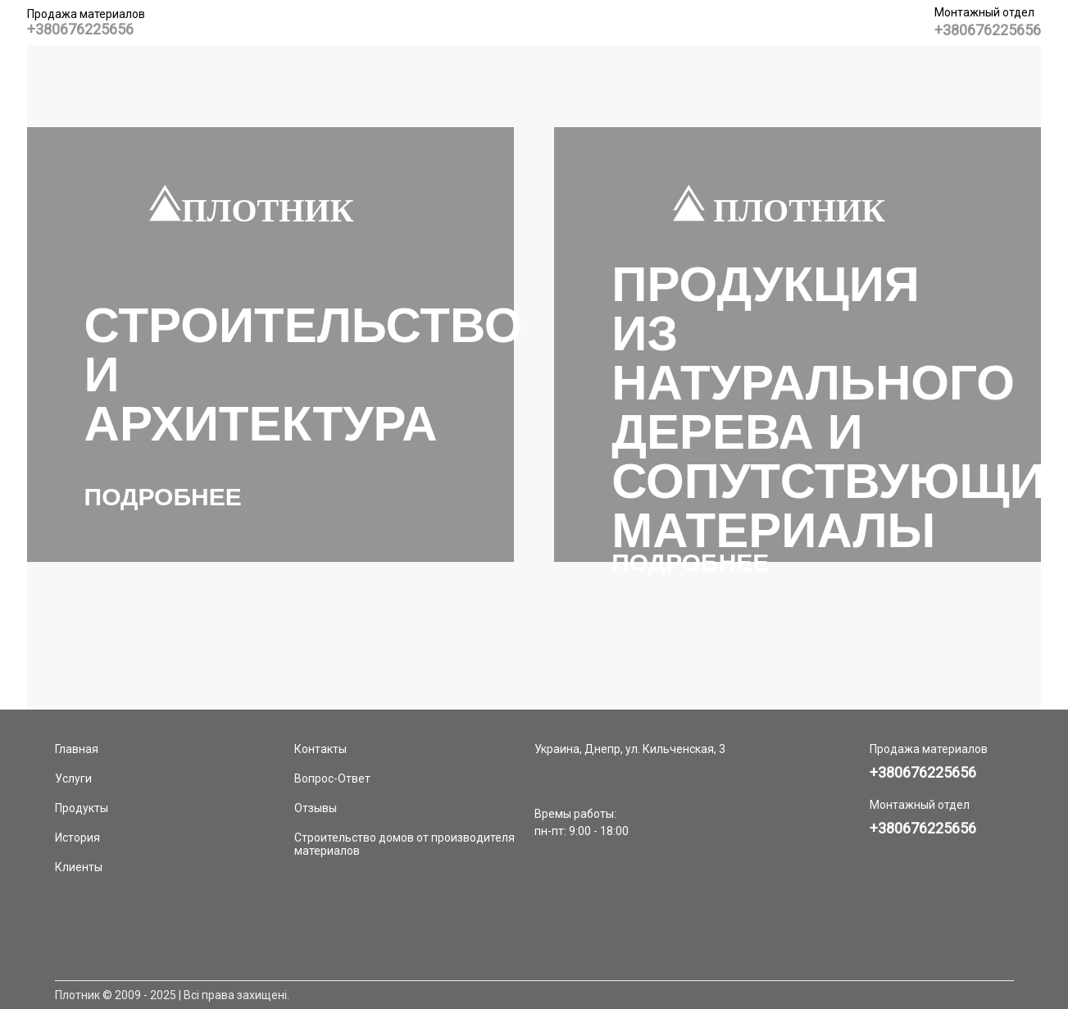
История (77, 837)
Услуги (73, 778)
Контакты (320, 749)
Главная (76, 749)
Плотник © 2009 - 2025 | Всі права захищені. (172, 995)
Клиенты (78, 867)
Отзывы (315, 808)
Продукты (81, 808)
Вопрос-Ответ (332, 778)
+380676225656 (80, 29)
